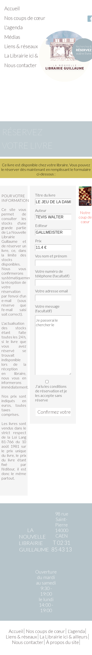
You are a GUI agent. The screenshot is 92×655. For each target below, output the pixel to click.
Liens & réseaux (21, 46)
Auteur (40, 210)
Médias (12, 37)
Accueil (12, 8)
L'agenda (13, 27)
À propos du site (62, 642)
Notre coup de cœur (85, 217)
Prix (38, 240)
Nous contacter (20, 65)
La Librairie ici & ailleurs (29, 55)
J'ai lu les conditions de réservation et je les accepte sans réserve (52, 390)
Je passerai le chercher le (53, 345)
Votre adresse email (51, 291)
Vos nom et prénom (51, 256)
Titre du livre (45, 195)
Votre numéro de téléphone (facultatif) (52, 273)
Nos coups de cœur (24, 18)
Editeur (41, 225)
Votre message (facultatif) (47, 308)
